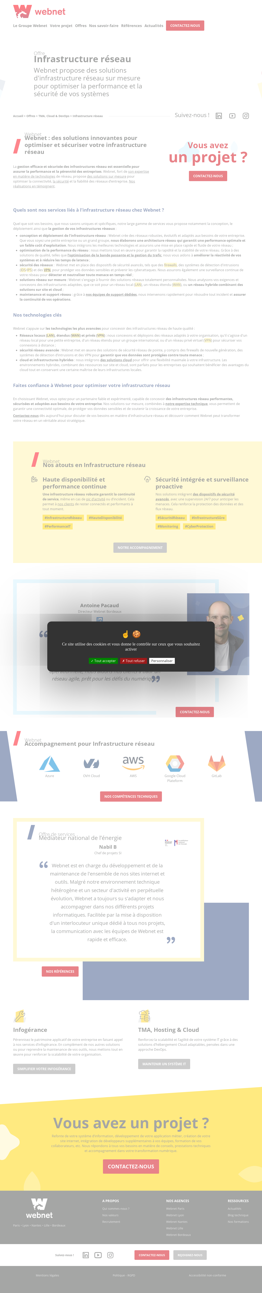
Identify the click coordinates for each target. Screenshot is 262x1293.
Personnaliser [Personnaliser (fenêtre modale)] (162, 660)
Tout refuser (133, 660)
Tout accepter (103, 660)
